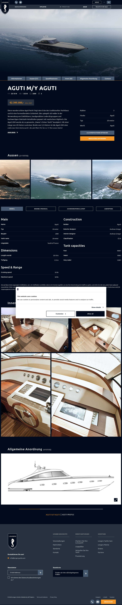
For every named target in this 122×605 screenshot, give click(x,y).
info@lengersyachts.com (17, 558)
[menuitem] (104, 2)
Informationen (16, 78)
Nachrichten (57, 545)
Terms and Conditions (42, 597)
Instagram (98, 597)
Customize (61, 314)
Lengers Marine (103, 545)
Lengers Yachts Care (105, 541)
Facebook (112, 597)
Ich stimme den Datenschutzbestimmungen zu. (26, 579)
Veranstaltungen (59, 541)
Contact (108, 78)
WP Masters (31, 597)
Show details (96, 307)
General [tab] (11, 209)
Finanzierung (80, 556)
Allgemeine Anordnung (88, 78)
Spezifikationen (51, 78)
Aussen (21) (34, 78)
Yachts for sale (102, 7)
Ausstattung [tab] (108, 209)
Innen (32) (68, 78)
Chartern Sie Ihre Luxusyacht (81, 542)
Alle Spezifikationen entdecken (97, 133)
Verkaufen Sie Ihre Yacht (81, 551)
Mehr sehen (12, 134)
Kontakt (56, 553)
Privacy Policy (53, 597)
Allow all (90, 314)
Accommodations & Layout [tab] (75, 209)
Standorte (56, 549)
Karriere (101, 553)
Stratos (100, 549)
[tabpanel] (61, 248)
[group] (61, 179)
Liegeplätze (79, 547)
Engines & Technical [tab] (40, 209)
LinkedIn (105, 597)
